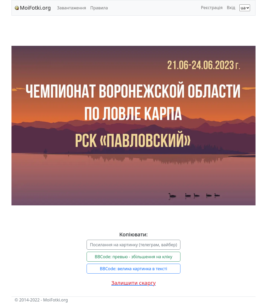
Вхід (231, 7)
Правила (99, 8)
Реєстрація (212, 7)
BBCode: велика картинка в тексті (133, 269)
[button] (133, 283)
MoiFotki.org (33, 7)
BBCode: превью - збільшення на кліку (133, 257)
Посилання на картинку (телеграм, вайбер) (133, 245)
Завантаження (71, 8)
